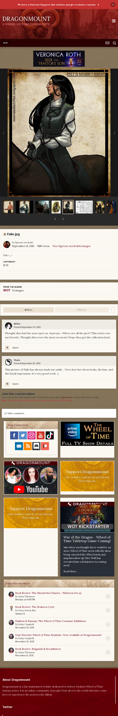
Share (28, 301)
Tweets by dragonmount (16, 704)
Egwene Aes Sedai (24, 234)
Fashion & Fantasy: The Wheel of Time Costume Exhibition (50, 612)
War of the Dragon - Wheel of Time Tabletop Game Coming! (87, 531)
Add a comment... (15, 405)
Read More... (71, 563)
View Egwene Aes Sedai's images (71, 237)
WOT (6, 282)
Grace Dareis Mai (27, 602)
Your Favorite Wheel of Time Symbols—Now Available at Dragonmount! (58, 626)
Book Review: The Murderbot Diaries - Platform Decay (48, 584)
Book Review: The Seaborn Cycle (34, 598)
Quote (15, 339)
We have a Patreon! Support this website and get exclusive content (57, 4)
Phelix (17, 352)
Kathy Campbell (26, 616)
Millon (17, 315)
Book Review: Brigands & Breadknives (38, 640)
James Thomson (26, 588)
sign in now (66, 389)
